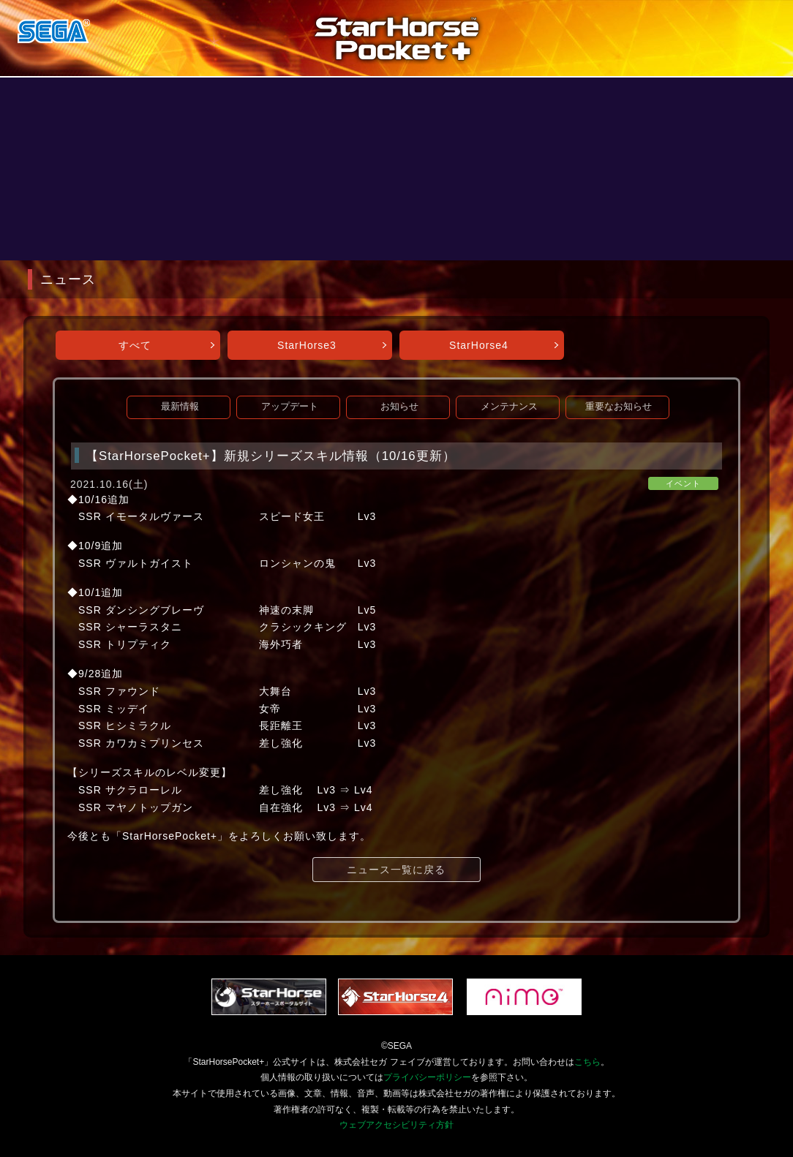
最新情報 (180, 407)
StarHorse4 (478, 345)
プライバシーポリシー (427, 1077)
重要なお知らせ (618, 407)
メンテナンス (509, 407)
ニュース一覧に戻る (396, 869)
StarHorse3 (307, 345)
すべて (135, 345)
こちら (587, 1062)
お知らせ (399, 407)
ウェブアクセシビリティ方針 (396, 1125)
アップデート (289, 407)
